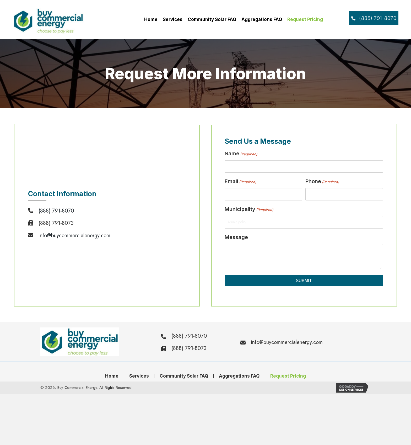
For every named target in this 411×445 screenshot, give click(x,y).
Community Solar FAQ (184, 376)
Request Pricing (288, 376)
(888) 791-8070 (56, 211)
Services (139, 376)
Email (240, 181)
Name (241, 153)
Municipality (249, 209)
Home (111, 376)
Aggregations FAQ (239, 376)
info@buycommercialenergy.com (74, 235)
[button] (373, 18)
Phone (322, 181)
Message (236, 237)
